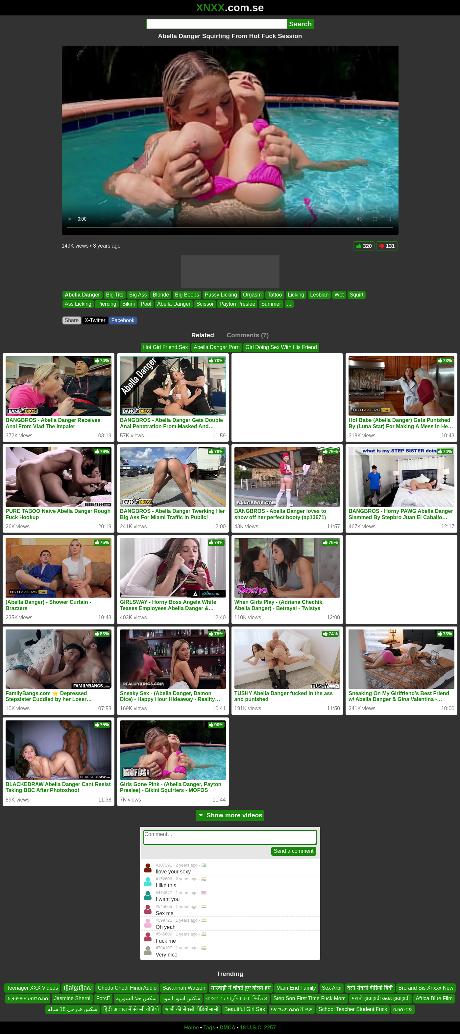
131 (387, 246)
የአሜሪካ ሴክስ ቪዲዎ (292, 1009)
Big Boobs (187, 294)
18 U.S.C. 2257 (258, 1027)
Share (72, 320)
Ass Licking (78, 304)
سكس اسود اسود (181, 998)
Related (202, 335)
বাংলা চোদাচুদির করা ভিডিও (236, 998)
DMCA (227, 1027)
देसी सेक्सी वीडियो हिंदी (369, 988)
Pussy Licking (221, 294)
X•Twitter (95, 320)
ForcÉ (103, 998)
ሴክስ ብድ (402, 1009)
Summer (271, 304)
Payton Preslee (237, 304)
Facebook (122, 320)
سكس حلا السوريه (136, 998)
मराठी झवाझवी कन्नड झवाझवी (380, 998)
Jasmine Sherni (72, 998)
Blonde (161, 294)
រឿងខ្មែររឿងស (78, 988)
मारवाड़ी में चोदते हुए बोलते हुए (240, 988)
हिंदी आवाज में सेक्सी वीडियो (131, 1009)
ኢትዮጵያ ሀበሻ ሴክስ (28, 998)
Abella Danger (82, 294)
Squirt (356, 294)
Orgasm (252, 294)
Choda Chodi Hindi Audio (127, 988)
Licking (296, 294)
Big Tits (114, 294)
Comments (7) (248, 335)
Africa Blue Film (434, 998)
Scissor (204, 304)
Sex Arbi (332, 988)
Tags (209, 1027)
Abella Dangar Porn (217, 347)
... (289, 304)
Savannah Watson (183, 988)
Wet (339, 294)
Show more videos (230, 815)
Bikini (128, 304)
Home (191, 1027)
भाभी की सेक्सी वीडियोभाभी (191, 1009)
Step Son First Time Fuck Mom (309, 998)
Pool (145, 304)
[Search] (216, 24)
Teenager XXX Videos (32, 988)
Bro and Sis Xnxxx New (426, 988)
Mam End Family (296, 988)
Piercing (106, 304)
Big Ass (138, 294)
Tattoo (274, 294)
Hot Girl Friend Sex (165, 347)
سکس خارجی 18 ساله (72, 1009)
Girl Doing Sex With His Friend (281, 347)
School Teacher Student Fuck (353, 1009)
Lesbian (319, 294)
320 (364, 246)
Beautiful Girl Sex (244, 1009)
